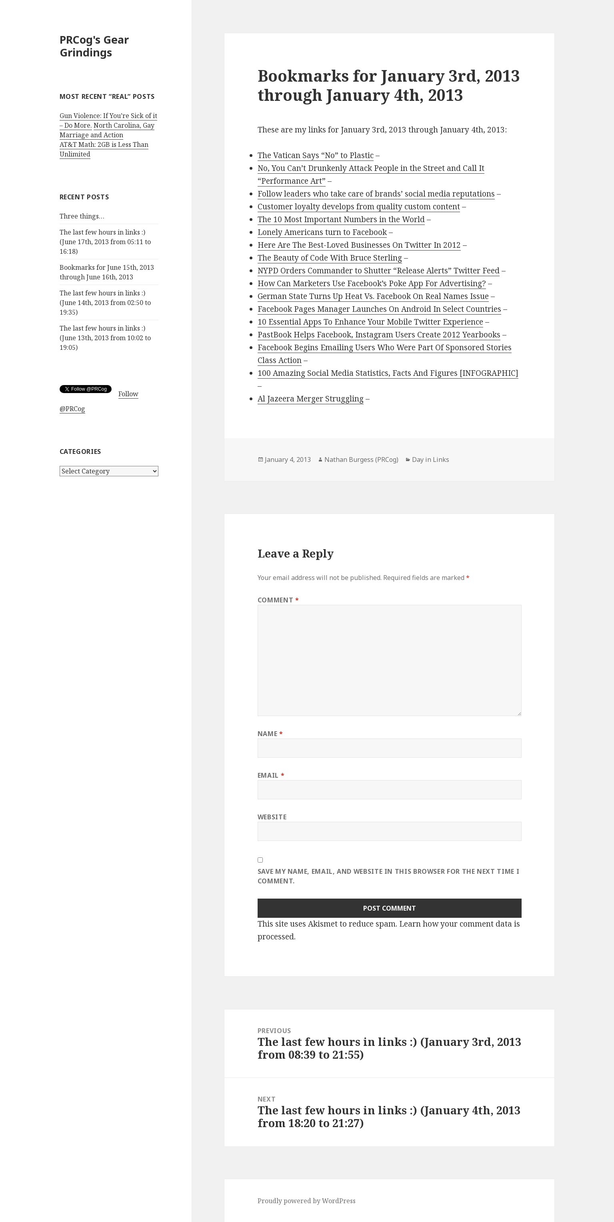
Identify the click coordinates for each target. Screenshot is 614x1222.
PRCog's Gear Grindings (94, 46)
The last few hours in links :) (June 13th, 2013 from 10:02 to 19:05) (105, 338)
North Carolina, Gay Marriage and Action (107, 130)
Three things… (82, 216)
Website (272, 817)
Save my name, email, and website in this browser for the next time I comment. (389, 876)
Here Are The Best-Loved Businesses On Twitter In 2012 (359, 245)
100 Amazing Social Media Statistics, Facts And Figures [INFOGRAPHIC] (388, 373)
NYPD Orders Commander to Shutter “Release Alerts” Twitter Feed (379, 270)
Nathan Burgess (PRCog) (361, 459)
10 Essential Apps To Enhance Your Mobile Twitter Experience (370, 322)
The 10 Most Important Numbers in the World (341, 219)
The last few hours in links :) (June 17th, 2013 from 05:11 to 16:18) (105, 242)
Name (270, 733)
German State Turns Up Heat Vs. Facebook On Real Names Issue (373, 296)
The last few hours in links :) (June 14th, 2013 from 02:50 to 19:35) (105, 303)
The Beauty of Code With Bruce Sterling (330, 258)
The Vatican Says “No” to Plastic (316, 155)
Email (271, 775)
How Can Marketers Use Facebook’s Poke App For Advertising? (372, 283)
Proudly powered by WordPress (307, 1200)
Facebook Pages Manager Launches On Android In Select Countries (379, 309)
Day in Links (430, 459)
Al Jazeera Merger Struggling (311, 398)
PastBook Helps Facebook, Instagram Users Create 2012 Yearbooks (379, 334)
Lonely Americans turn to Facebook (322, 232)
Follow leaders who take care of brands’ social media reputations (376, 194)
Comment (278, 600)
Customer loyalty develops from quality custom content (359, 206)
